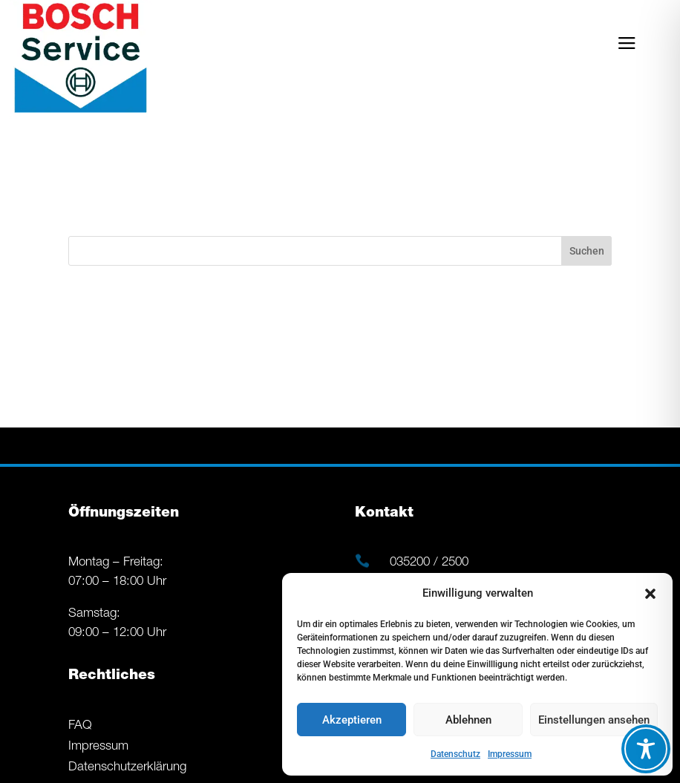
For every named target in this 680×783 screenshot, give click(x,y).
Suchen (586, 251)
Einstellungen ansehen (594, 720)
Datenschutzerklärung (127, 767)
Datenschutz (455, 754)
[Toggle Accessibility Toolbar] (646, 749)
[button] (650, 593)
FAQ (80, 726)
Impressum (510, 754)
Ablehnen (468, 720)
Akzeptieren (352, 720)
